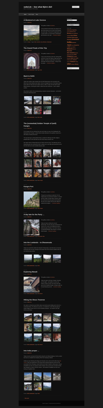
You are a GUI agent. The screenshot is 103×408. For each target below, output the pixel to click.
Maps (37, 14)
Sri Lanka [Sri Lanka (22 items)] (76, 58)
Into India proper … (31, 351)
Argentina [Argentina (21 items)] (74, 29)
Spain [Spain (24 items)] (72, 58)
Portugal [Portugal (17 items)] (75, 56)
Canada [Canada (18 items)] (68, 35)
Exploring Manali (30, 272)
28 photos (52, 25)
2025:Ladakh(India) (30, 117)
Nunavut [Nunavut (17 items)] (76, 52)
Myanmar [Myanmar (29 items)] (69, 50)
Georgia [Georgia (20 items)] (76, 37)
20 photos (52, 219)
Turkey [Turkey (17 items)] (76, 61)
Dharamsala (40, 236)
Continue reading (57, 35)
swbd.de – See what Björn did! (38, 7)
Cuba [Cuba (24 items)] (72, 37)
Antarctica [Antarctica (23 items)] (69, 29)
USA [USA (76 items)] (69, 64)
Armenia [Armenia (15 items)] (68, 31)
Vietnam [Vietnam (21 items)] (73, 64)
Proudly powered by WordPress (55, 403)
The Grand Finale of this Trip (35, 48)
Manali (41, 293)
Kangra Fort (28, 187)
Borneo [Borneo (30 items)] (69, 33)
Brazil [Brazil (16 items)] (72, 33)
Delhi (39, 117)
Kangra (41, 180)
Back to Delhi (29, 76)
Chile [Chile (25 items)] (71, 35)
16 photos (52, 191)
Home (25, 14)
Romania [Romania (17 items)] (68, 58)
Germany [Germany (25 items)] (69, 39)
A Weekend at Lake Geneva (35, 20)
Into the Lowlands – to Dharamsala (38, 242)
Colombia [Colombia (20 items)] (69, 37)
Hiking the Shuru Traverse (34, 300)
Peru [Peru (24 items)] (75, 54)
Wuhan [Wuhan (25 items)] (76, 64)
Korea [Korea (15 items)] (73, 45)
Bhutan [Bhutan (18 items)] (71, 31)
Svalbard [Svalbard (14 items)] (68, 59)
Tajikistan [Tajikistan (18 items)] (75, 59)
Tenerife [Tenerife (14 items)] (68, 61)
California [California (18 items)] (76, 33)
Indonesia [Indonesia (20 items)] (74, 42)
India (41, 117)
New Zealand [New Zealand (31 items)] (70, 52)
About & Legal (31, 14)
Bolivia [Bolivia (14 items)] (74, 31)
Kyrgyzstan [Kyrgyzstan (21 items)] (76, 45)
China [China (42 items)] (75, 35)
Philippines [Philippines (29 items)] (70, 56)
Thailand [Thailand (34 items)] (72, 61)
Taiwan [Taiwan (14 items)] (71, 59)
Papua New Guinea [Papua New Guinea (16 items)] (70, 54)
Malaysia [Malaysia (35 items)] (69, 49)
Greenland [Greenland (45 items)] (75, 39)
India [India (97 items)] (69, 42)
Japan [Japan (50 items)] (69, 45)
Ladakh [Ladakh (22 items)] (68, 46)
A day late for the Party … (34, 214)
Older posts (26, 398)
